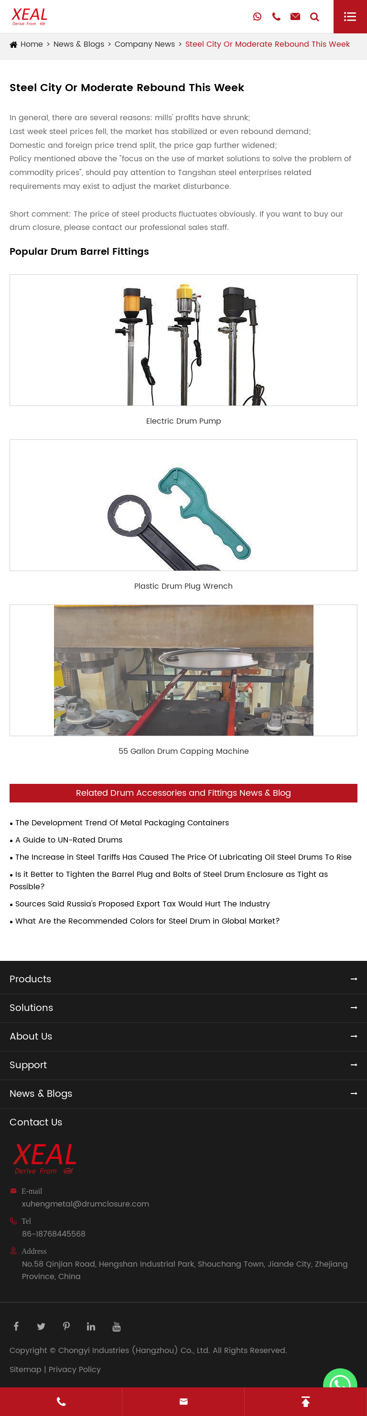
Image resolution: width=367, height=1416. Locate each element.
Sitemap (26, 1370)
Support (28, 1065)
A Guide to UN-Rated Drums (68, 840)
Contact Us (36, 1123)
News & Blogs (79, 44)
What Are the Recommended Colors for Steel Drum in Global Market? (147, 921)
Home (32, 44)
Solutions (32, 1008)
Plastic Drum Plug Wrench (183, 586)
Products (31, 980)
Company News (145, 44)
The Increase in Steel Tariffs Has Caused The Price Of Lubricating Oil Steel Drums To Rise (183, 857)
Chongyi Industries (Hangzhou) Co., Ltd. (134, 1350)
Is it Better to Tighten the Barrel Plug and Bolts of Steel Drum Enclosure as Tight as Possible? (169, 880)
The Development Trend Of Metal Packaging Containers (122, 823)
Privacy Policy (75, 1370)
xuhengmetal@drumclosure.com (85, 1204)
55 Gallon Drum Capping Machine (184, 751)
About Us (31, 1037)
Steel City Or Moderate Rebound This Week (267, 44)
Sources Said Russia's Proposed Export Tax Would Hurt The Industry (142, 904)
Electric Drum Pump (183, 421)
